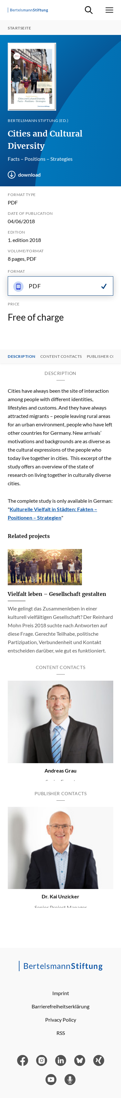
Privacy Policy (60, 1019)
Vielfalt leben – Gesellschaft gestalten (57, 594)
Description (21, 356)
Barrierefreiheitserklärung (60, 1006)
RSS (60, 1033)
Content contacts (61, 356)
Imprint (60, 993)
